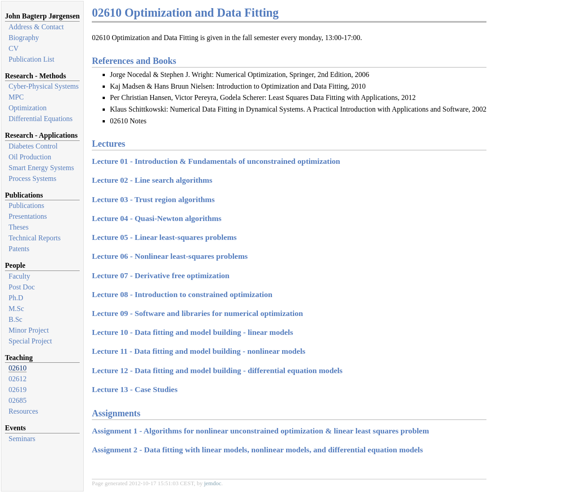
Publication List (31, 59)
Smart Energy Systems (41, 167)
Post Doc (22, 287)
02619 (18, 389)
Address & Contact (36, 27)
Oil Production (30, 157)
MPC (16, 97)
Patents (19, 249)
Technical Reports (35, 238)
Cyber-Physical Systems (44, 86)
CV (13, 48)
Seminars (22, 438)
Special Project (30, 341)
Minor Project (29, 330)
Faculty (19, 276)
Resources (23, 411)
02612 (18, 379)
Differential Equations (40, 118)
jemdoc (212, 483)
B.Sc (15, 319)
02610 (18, 368)
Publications (26, 205)
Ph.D (16, 298)
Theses (18, 227)
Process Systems (32, 178)
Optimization (27, 108)
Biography (24, 37)
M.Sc (16, 308)
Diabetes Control (33, 146)
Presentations (28, 216)
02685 (18, 400)
